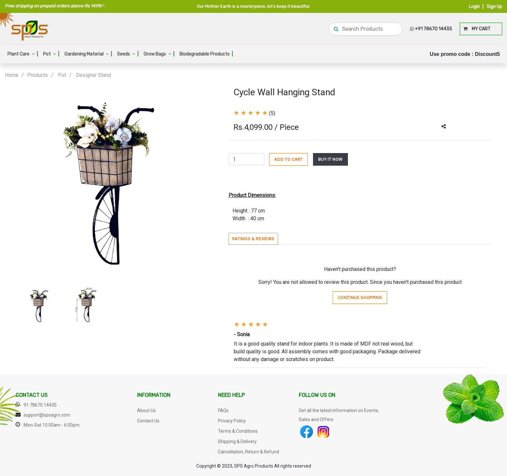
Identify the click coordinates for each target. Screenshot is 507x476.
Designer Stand (93, 75)
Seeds (127, 54)
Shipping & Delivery (237, 441)
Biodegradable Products (206, 54)
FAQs (223, 410)
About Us (146, 410)
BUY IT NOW (330, 159)
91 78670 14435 (40, 405)
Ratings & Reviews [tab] (253, 238)
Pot (51, 54)
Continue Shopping (360, 297)
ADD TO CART (288, 159)
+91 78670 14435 (431, 29)
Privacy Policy (232, 420)
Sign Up (494, 6)
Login (474, 6)
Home (11, 75)
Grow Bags (159, 54)
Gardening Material (88, 54)
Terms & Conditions (238, 431)
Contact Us (148, 420)
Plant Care (22, 54)
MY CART (477, 29)
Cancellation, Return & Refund (248, 451)
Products (37, 75)
